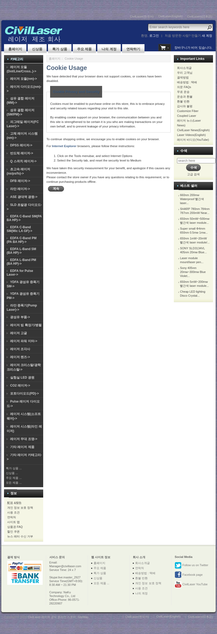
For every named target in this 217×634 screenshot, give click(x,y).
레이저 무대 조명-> (23, 439)
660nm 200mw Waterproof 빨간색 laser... (192, 199)
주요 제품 (84, 49)
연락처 (11, 517)
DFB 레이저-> (20, 181)
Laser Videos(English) (191, 134)
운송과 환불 (184, 96)
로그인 (154, 35)
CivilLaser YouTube (191, 584)
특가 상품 (59, 49)
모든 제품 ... (14, 482)
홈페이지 (15, 49)
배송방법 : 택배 (187, 82)
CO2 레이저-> (20, 385)
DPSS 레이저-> (21, 145)
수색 (183, 151)
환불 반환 (183, 101)
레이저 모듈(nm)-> (23, 79)
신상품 (37, 49)
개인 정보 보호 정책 (20, 507)
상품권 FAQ (15, 526)
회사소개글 (184, 67)
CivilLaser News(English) (193, 130)
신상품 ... (12, 473)
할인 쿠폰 (13, 531)
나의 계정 (109, 49)
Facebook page (189, 574)
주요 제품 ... (14, 477)
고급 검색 (193, 174)
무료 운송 (183, 91)
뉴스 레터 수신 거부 (20, 536)
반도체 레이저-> (21, 153)
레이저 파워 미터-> (23, 341)
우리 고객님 (184, 72)
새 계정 (207, 35)
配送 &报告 (14, 502)
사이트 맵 (13, 522)
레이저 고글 (18, 333)
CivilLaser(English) (170, 16)
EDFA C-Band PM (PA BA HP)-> (22, 240)
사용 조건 (13, 512)
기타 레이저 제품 (22, 447)
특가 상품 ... (14, 468)
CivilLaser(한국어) (142, 16)
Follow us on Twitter (191, 565)
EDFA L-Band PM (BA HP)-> (21, 262)
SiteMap (83, 617)
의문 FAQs (184, 87)
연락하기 (133, 49)
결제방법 (183, 77)
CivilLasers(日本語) (199, 16)
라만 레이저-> (20, 189)
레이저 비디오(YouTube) (193, 139)
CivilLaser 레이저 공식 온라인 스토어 (52, 617)
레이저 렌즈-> (20, 357)
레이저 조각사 (20, 349)
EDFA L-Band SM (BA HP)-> (21, 251)
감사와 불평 (184, 106)
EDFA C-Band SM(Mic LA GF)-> (19, 229)
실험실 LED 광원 (22, 377)
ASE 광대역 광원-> (23, 197)
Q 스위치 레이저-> (23, 161)
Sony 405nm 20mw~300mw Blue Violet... (193, 271)
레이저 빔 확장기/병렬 (26, 325)
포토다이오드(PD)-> (24, 393)
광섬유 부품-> (20, 317)
